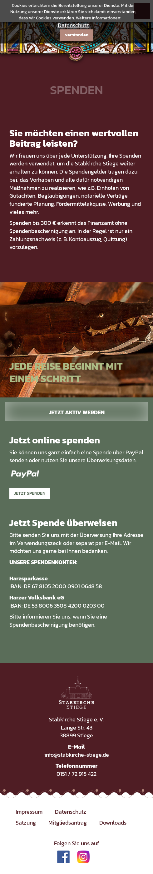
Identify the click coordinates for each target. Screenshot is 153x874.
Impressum (29, 811)
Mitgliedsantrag (67, 822)
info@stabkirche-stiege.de (76, 754)
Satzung (26, 822)
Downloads (112, 822)
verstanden (76, 35)
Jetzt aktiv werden (77, 412)
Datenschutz (73, 25)
